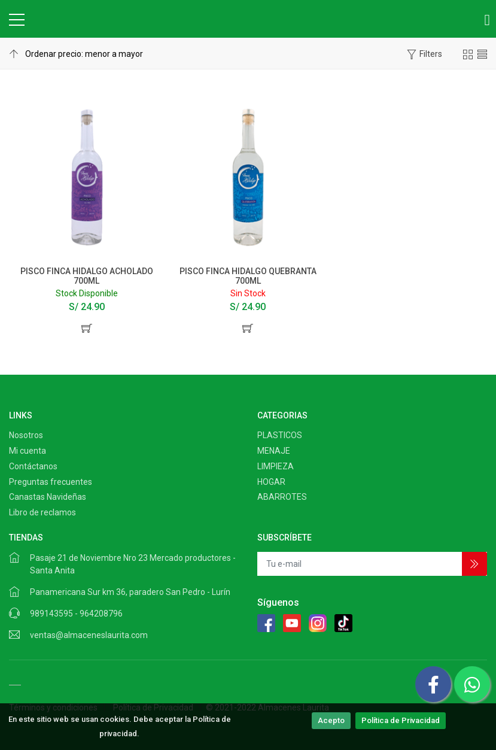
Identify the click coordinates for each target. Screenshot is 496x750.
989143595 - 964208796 (76, 613)
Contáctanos (33, 466)
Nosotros (26, 435)
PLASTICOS (279, 435)
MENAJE (273, 451)
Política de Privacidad (400, 720)
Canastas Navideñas (47, 497)
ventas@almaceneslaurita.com (89, 635)
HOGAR (271, 482)
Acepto (331, 720)
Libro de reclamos (42, 512)
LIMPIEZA (275, 466)
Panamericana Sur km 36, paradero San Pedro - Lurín (130, 592)
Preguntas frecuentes (50, 482)
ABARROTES (282, 497)
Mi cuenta (27, 451)
